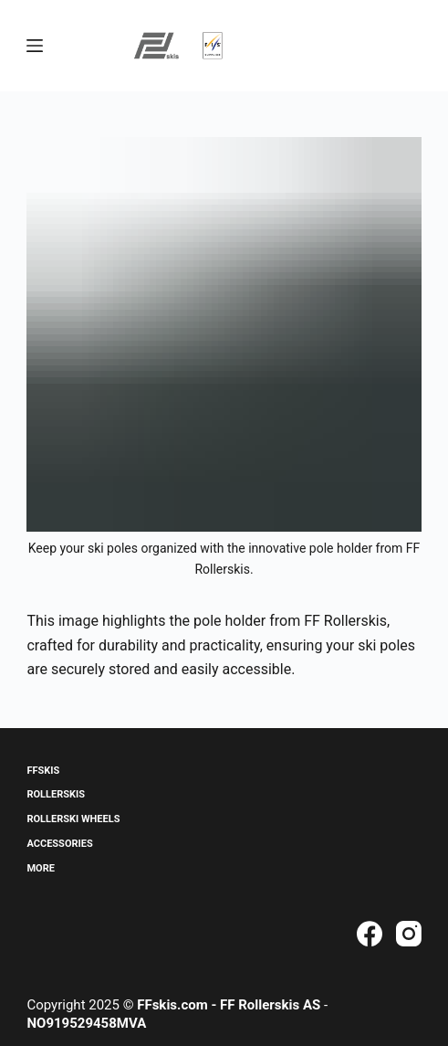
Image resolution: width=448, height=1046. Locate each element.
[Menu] (34, 45)
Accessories (59, 844)
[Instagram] (409, 933)
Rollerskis (55, 794)
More (40, 868)
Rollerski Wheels (73, 819)
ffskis (42, 771)
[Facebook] (369, 933)
